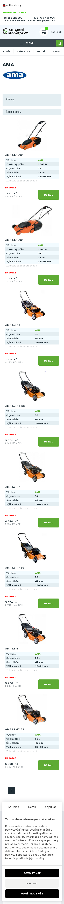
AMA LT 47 (12, 648)
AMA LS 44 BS (15, 405)
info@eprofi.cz (46, 20)
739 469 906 (47, 17)
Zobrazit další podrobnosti (21, 180)
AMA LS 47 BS (15, 567)
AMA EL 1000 (14, 154)
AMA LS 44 (12, 324)
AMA (40, 160)
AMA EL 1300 (14, 239)
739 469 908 (17, 20)
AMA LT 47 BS (14, 729)
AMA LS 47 (12, 486)
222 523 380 (15, 17)
